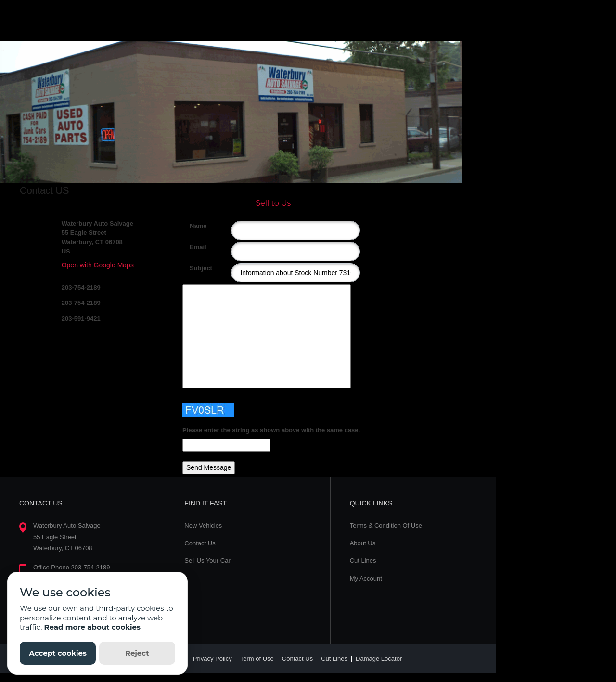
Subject (193, 268)
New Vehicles (203, 525)
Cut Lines (363, 560)
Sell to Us (273, 203)
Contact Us (199, 543)
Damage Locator (379, 658)
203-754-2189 (81, 287)
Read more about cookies (92, 626)
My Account (366, 578)
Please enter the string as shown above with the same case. (271, 430)
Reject (137, 652)
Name (193, 225)
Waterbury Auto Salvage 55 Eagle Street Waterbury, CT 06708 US (97, 237)
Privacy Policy (212, 658)
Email (193, 247)
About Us (362, 543)
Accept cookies (58, 652)
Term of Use (257, 658)
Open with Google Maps (98, 265)
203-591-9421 (81, 318)
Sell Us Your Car (207, 560)
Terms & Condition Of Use (386, 525)
